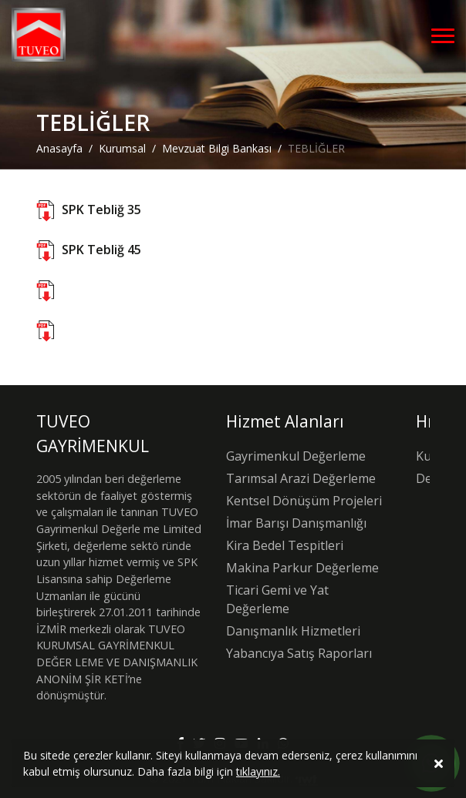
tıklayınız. (258, 776)
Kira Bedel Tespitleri (284, 545)
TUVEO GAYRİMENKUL (92, 434)
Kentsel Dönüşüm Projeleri (304, 500)
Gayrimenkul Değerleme (296, 456)
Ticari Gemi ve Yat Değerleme (277, 599)
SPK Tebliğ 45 (101, 249)
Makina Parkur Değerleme (302, 567)
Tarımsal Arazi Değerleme (301, 478)
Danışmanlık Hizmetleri (293, 630)
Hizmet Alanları (285, 421)
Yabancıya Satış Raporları (299, 653)
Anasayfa (59, 148)
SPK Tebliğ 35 (101, 209)
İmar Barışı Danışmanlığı (296, 523)
